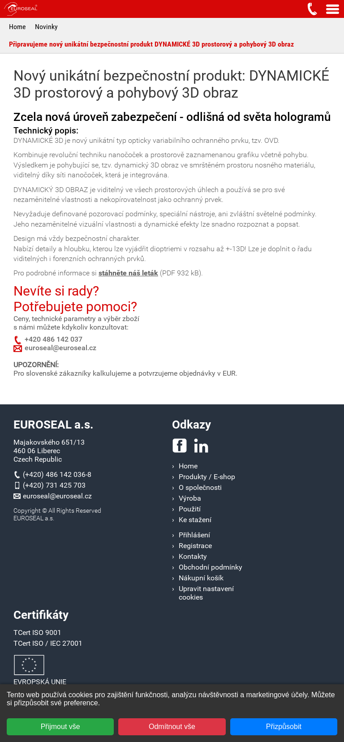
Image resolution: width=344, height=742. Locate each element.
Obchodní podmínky (210, 567)
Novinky (46, 26)
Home (17, 26)
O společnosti (200, 487)
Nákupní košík (201, 578)
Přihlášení (194, 535)
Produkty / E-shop (207, 476)
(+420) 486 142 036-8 (57, 474)
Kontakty (193, 556)
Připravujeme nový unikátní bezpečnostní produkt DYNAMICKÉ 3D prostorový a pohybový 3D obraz (151, 44)
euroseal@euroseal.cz (60, 347)
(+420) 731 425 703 (54, 485)
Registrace (195, 545)
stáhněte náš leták (128, 273)
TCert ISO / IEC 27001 (47, 643)
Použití (190, 509)
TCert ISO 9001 (37, 632)
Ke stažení (195, 519)
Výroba (190, 498)
